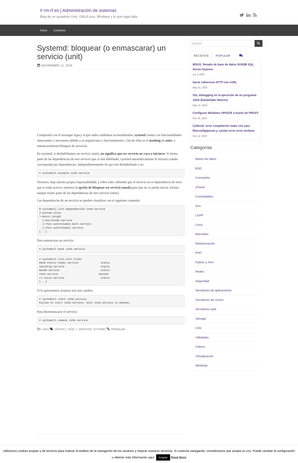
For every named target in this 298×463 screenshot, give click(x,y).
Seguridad (202, 281)
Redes (200, 271)
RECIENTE (201, 55)
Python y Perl (204, 262)
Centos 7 (61, 329)
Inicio (43, 30)
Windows (202, 365)
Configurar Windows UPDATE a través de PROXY (226, 112)
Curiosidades (204, 196)
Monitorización (205, 243)
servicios (85, 329)
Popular (223, 55)
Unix (199, 328)
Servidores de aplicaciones (214, 290)
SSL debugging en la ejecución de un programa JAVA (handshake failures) (224, 97)
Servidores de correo (210, 299)
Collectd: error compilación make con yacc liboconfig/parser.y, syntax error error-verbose (224, 128)
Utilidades (202, 337)
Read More (178, 457)
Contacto (59, 30)
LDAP (199, 215)
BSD (199, 168)
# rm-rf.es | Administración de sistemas (78, 10)
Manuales (202, 234)
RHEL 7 (73, 329)
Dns (198, 206)
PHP (199, 252)
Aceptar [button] (163, 457)
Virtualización (204, 356)
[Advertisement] (104, 102)
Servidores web (206, 309)
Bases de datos (206, 159)
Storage (201, 318)
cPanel (200, 187)
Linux (45, 329)
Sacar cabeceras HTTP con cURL (215, 82)
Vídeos (200, 346)
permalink (118, 329)
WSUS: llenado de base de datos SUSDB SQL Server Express (223, 67)
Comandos (203, 177)
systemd (99, 329)
